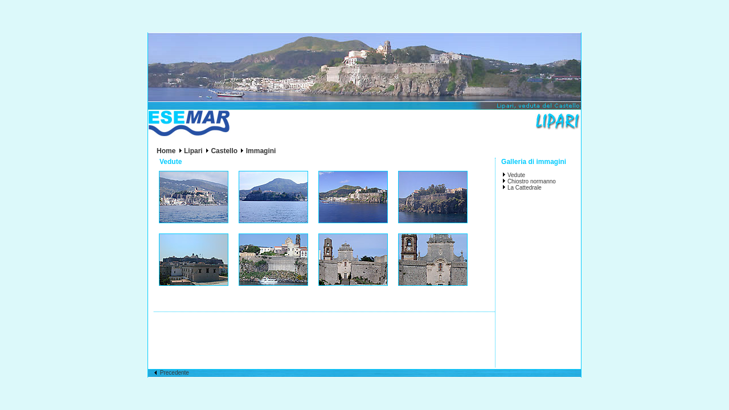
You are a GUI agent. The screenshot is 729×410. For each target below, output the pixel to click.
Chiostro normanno (531, 181)
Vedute (516, 175)
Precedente (171, 373)
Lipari (193, 151)
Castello (224, 151)
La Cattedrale (524, 187)
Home (166, 151)
